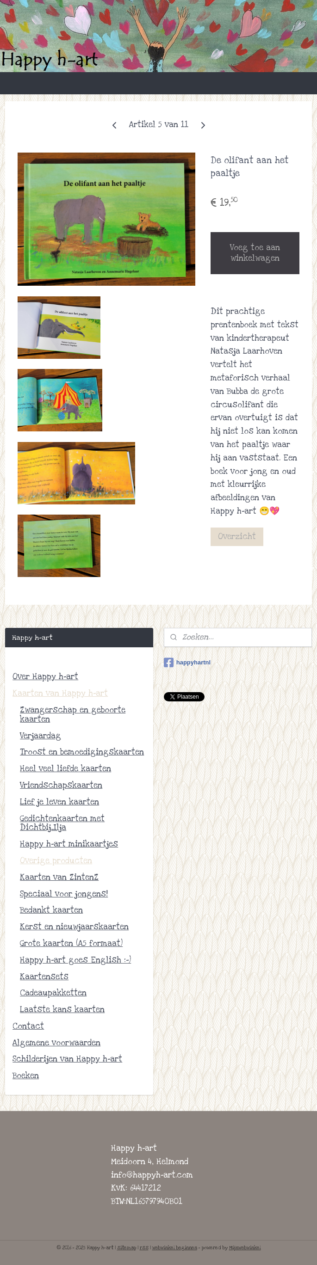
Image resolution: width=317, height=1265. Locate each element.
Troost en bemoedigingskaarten (82, 752)
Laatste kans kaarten (62, 1009)
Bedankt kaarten (51, 910)
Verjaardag (40, 736)
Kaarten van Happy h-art (60, 693)
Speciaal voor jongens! (64, 894)
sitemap (126, 1248)
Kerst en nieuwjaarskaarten (74, 926)
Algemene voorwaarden (56, 1043)
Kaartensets (44, 976)
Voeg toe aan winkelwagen (255, 253)
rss (144, 1248)
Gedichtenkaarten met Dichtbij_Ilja (62, 823)
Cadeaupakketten (53, 993)
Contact (28, 1026)
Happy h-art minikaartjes (69, 844)
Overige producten (56, 860)
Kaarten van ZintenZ (59, 877)
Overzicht (237, 536)
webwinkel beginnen (174, 1248)
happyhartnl (187, 662)
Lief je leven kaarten (59, 802)
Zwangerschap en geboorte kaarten (72, 715)
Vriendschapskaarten (61, 785)
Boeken (25, 1075)
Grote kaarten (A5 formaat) (71, 943)
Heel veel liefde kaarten (65, 768)
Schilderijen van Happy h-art (67, 1059)
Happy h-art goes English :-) (75, 960)
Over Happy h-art (45, 676)
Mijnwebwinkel (245, 1248)
